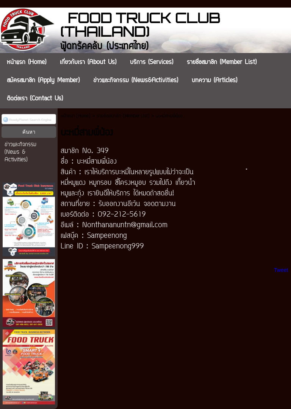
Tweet (281, 270)
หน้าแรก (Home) (76, 116)
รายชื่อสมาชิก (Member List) (123, 116)
